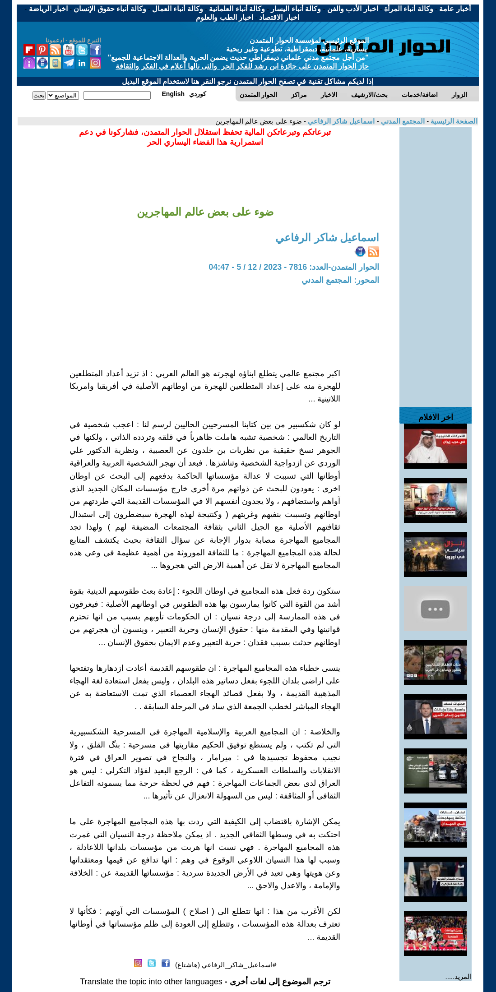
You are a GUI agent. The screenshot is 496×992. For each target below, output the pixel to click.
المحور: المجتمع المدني (340, 280)
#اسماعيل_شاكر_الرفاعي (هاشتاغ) (225, 965)
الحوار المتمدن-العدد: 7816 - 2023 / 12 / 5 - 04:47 (294, 267)
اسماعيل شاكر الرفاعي (340, 121)
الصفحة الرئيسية (453, 121)
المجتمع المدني (402, 121)
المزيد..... (458, 976)
